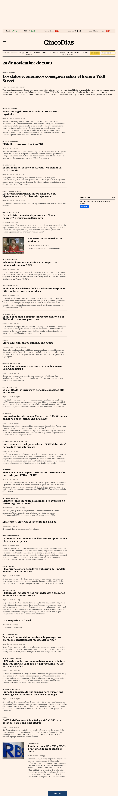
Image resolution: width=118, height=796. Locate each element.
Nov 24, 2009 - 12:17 (12, 423)
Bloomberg (6, 508)
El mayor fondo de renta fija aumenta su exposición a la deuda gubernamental (34, 502)
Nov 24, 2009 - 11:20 (10, 526)
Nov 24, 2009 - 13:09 (42, 245)
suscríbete (95, 53)
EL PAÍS (84, 52)
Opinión (76, 53)
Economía (45, 53)
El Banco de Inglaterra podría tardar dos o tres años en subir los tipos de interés (34, 594)
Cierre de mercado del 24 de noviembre (45, 240)
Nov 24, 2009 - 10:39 (17, 644)
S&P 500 (27, 31)
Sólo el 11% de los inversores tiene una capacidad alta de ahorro (33, 391)
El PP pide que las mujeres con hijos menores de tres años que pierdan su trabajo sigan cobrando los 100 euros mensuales (34, 664)
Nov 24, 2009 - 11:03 (12, 576)
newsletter (85, 197)
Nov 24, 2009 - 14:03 (17, 200)
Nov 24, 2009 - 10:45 (12, 600)
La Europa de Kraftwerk (17, 621)
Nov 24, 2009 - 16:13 (17, 87)
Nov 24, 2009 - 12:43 (12, 295)
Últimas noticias (70, 53)
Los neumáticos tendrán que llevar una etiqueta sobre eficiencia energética (35, 540)
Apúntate (84, 207)
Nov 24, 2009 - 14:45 (10, 148)
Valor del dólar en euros (96, 31)
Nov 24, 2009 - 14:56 (17, 118)
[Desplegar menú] (4, 42)
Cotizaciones (54, 53)
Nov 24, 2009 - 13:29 (12, 222)
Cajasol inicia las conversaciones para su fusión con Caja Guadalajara (32, 367)
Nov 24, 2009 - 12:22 (12, 397)
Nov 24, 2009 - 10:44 (10, 625)
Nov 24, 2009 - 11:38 (10, 479)
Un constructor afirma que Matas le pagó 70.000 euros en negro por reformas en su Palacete (35, 417)
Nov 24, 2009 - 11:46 (12, 451)
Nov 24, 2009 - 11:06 (12, 545)
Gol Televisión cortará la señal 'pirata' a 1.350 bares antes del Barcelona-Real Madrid (32, 721)
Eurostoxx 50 (72, 31)
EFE (4, 222)
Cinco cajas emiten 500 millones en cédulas (28, 343)
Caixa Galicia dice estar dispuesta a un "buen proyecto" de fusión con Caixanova (29, 216)
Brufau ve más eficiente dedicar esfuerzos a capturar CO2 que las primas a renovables (34, 290)
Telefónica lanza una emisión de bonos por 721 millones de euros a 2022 (30, 264)
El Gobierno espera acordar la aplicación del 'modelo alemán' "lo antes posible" (34, 570)
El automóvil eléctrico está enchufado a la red (29, 522)
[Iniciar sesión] (108, 53)
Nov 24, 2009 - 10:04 (37, 756)
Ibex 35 (8, 31)
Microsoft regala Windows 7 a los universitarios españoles (31, 113)
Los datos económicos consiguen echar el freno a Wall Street (54, 78)
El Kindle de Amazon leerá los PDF (23, 144)
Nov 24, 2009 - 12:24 (12, 373)
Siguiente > (57, 793)
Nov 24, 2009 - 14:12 (17, 174)
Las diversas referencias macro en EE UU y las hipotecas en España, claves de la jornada (29, 195)
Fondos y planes (62, 53)
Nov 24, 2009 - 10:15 (12, 699)
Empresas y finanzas (28, 53)
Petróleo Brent (48, 31)
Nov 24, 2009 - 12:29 (19, 347)
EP (3, 269)
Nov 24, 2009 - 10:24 (12, 670)
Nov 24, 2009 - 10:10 (12, 727)
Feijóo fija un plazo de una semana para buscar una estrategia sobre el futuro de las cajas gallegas (33, 693)
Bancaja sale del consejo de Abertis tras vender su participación (32, 169)
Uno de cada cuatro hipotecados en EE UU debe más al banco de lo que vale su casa (34, 445)
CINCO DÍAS (6, 118)
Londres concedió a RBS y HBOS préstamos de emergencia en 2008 (46, 749)
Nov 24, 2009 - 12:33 (12, 323)
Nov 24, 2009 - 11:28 (18, 508)
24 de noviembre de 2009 (27, 63)
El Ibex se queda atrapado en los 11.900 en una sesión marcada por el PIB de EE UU (34, 474)
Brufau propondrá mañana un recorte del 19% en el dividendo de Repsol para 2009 (33, 318)
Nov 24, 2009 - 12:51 (12, 269)
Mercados (37, 53)
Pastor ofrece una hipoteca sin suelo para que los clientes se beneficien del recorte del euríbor (32, 638)
